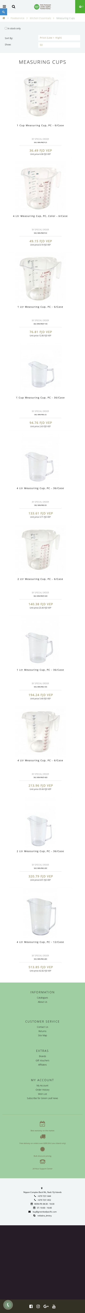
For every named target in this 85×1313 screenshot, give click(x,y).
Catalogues (42, 997)
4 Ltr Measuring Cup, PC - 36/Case (40, 488)
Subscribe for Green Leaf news (42, 1098)
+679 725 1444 (44, 1196)
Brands (42, 1056)
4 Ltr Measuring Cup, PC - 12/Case (40, 942)
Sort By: (9, 38)
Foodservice (18, 18)
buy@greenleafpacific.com (45, 1211)
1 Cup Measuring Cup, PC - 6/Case (40, 125)
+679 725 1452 (44, 1200)
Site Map (42, 1035)
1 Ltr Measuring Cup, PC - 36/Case (40, 669)
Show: (8, 44)
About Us (42, 1001)
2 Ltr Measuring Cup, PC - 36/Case (40, 851)
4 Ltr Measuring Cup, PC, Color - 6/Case (40, 216)
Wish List (42, 1093)
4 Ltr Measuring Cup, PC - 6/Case (40, 760)
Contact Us (42, 1026)
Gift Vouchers (42, 1060)
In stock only (13, 28)
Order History (42, 1089)
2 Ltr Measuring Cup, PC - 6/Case (40, 579)
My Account (42, 1085)
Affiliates (42, 1064)
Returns (42, 1031)
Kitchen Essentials (40, 18)
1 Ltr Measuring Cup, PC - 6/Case (40, 306)
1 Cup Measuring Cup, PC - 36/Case (40, 397)
